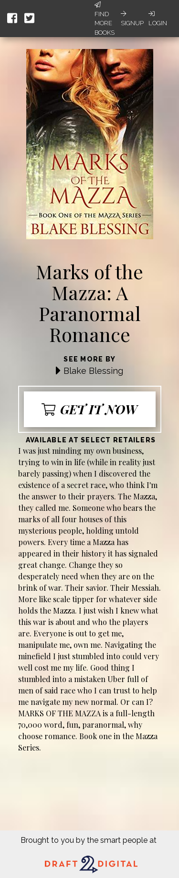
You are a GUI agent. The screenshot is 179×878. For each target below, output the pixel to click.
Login (157, 18)
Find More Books (105, 18)
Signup (132, 18)
